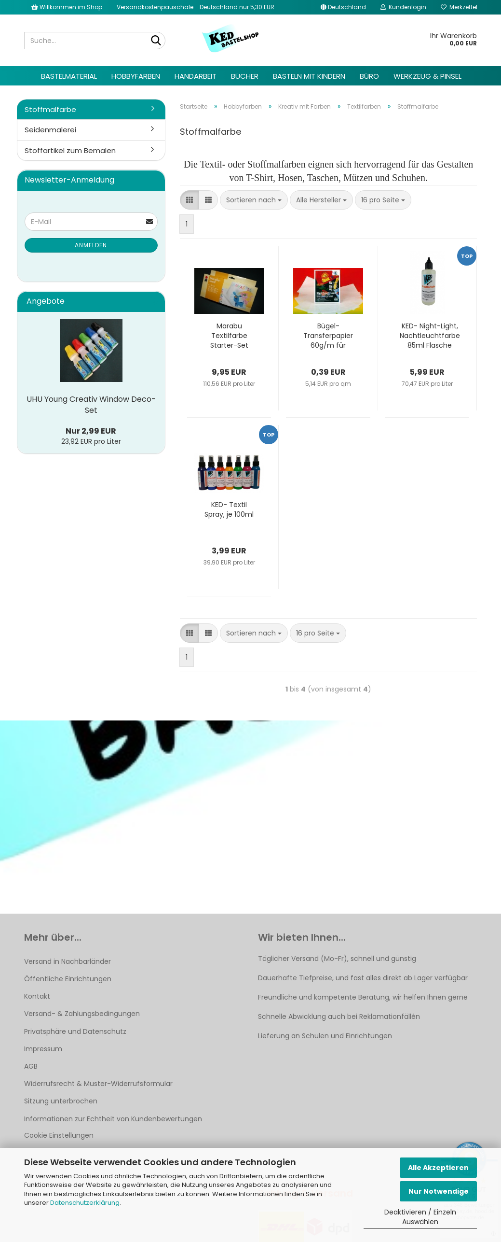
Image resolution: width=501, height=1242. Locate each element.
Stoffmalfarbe (50, 109)
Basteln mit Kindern (309, 76)
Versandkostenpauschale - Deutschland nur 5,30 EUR (195, 7)
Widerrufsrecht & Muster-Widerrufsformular (98, 1083)
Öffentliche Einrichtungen (67, 979)
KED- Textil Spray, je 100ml (229, 509)
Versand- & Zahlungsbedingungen (82, 1013)
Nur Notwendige (438, 1191)
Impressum (43, 1049)
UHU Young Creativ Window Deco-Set (91, 405)
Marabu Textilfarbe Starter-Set (229, 335)
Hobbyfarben (135, 76)
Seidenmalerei (50, 130)
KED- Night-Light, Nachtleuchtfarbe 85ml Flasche (430, 335)
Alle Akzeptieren (438, 1167)
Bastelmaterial (69, 76)
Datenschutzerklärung (85, 1202)
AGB (31, 1066)
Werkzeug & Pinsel (427, 76)
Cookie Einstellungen (59, 1135)
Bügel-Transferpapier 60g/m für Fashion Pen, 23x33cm (328, 335)
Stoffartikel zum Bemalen (70, 150)
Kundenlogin (403, 7)
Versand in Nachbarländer (67, 961)
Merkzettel (459, 7)
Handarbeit (196, 76)
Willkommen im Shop (66, 7)
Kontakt (37, 996)
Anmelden (91, 245)
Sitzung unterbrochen (60, 1101)
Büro (369, 76)
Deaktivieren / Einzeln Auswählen (420, 1217)
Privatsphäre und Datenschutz (75, 1031)
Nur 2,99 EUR (91, 431)
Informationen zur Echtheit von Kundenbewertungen (113, 1119)
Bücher (244, 76)
